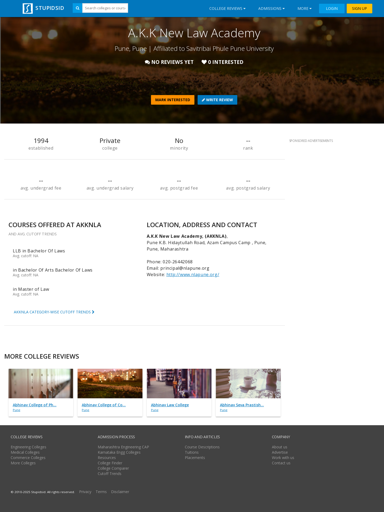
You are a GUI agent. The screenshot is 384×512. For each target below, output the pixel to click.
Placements (195, 457)
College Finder (110, 462)
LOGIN (332, 8)
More (304, 8)
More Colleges (23, 462)
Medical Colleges (25, 452)
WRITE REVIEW (217, 99)
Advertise (280, 452)
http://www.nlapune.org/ (192, 274)
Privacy (85, 491)
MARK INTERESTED (172, 99)
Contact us (281, 462)
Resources (107, 457)
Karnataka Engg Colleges (119, 452)
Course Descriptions (202, 446)
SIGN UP (359, 8)
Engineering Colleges (28, 446)
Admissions (271, 8)
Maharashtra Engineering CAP (123, 446)
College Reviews (227, 8)
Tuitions (192, 452)
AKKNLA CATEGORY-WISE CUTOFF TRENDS (54, 311)
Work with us (283, 457)
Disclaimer (120, 491)
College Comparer (113, 468)
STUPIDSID (42, 7)
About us (279, 446)
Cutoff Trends (109, 473)
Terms (101, 491)
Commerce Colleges (28, 457)
